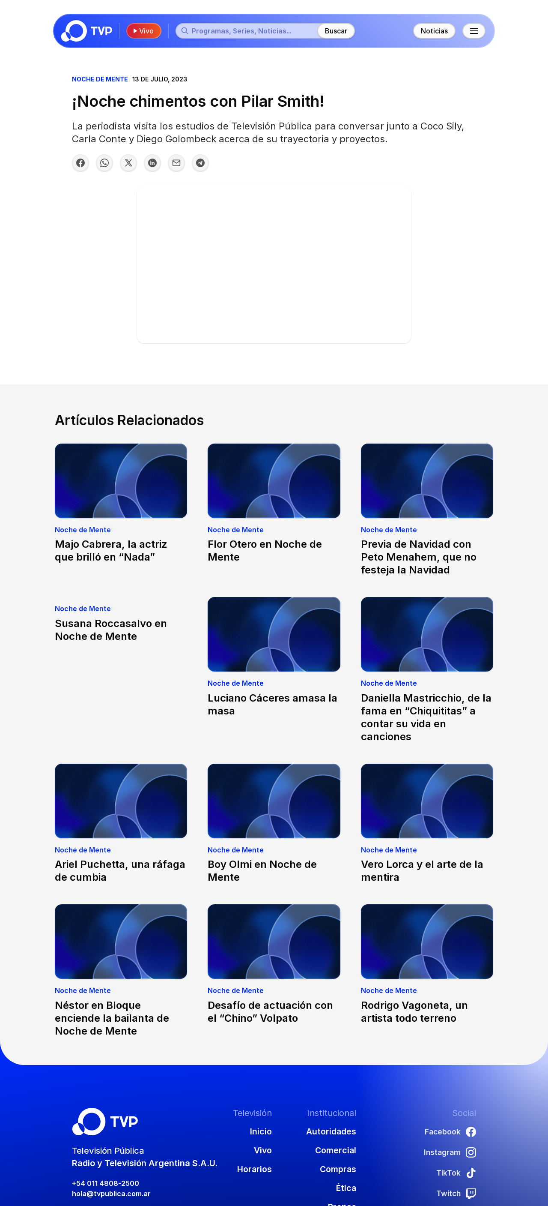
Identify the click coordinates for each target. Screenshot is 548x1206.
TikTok (454, 1172)
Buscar (338, 31)
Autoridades (330, 1131)
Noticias (432, 31)
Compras (337, 1169)
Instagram (447, 1152)
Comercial (335, 1150)
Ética (345, 1188)
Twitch (454, 1193)
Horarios (253, 1169)
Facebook (448, 1131)
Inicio (260, 1131)
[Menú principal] (472, 31)
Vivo (144, 31)
